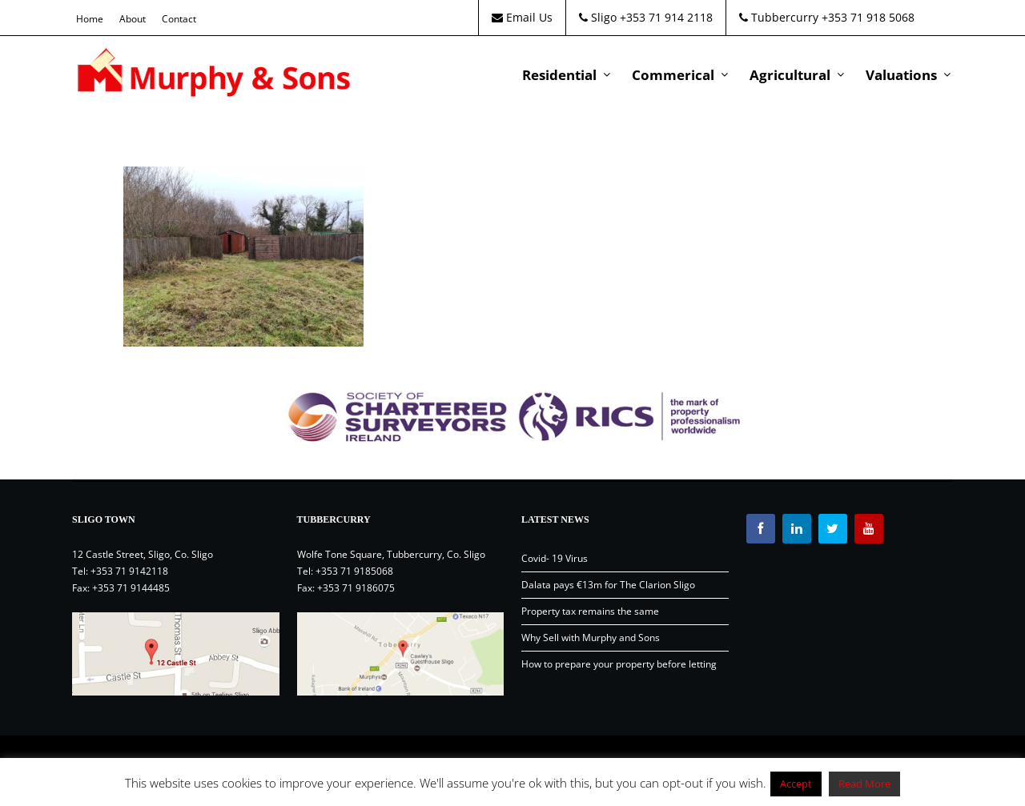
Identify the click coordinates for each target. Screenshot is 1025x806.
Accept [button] (796, 783)
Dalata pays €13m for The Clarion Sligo (608, 584)
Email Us (522, 17)
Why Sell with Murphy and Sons (590, 637)
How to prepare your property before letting (619, 664)
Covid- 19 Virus (554, 558)
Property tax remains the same (590, 611)
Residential (559, 75)
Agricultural (790, 75)
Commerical (673, 75)
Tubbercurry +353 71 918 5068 (826, 17)
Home (89, 19)
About (132, 19)
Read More (864, 783)
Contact (179, 19)
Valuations (901, 75)
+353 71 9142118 (129, 571)
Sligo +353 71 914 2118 (646, 17)
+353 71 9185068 (354, 571)
